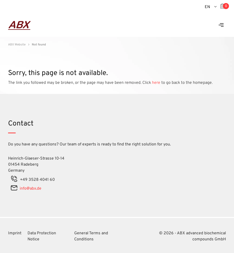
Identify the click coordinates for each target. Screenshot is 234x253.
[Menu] (221, 25)
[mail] (14, 188)
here (156, 82)
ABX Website (16, 45)
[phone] (14, 179)
